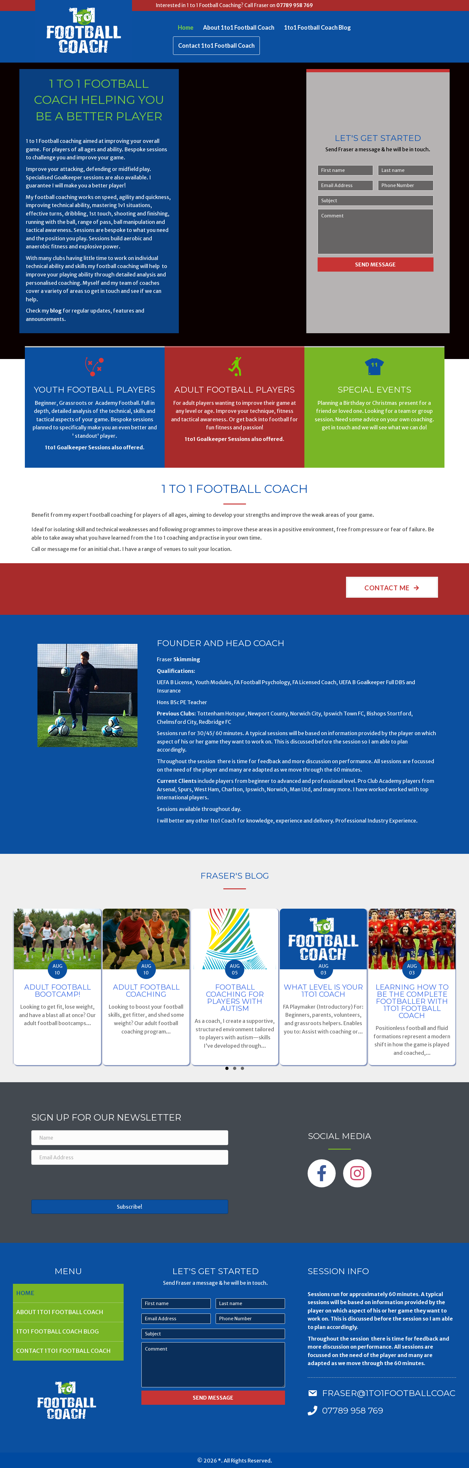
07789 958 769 (294, 5)
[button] (392, 587)
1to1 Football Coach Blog (317, 27)
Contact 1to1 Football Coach (216, 45)
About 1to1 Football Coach (238, 27)
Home (185, 27)
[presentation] (80, 1182)
